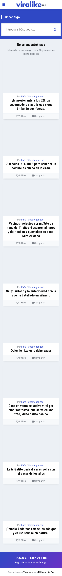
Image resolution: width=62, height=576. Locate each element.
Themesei (28, 572)
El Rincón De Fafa (46, 572)
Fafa (23, 96)
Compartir (38, 116)
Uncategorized (35, 96)
